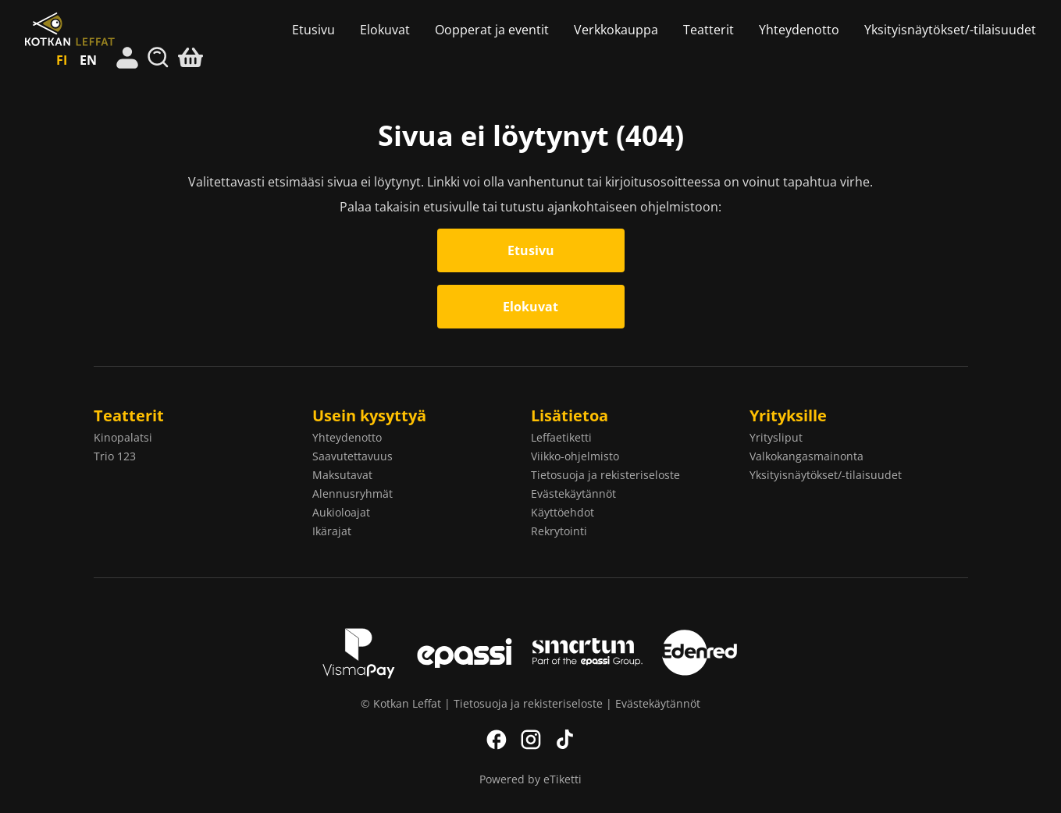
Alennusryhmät (352, 493)
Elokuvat (385, 29)
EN (88, 60)
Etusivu (313, 29)
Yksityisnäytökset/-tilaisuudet (950, 29)
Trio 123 (115, 456)
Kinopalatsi (123, 437)
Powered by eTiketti (530, 779)
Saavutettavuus (352, 456)
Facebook (496, 739)
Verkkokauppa (616, 29)
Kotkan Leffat (100, 29)
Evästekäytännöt (573, 493)
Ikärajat (331, 531)
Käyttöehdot (562, 512)
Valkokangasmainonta (806, 456)
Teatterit (708, 29)
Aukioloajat (341, 512)
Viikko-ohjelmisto (575, 456)
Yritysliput (776, 437)
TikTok (565, 739)
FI (61, 60)
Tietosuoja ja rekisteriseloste (605, 474)
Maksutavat (342, 474)
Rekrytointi (559, 531)
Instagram (530, 739)
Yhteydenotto (799, 29)
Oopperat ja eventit (492, 29)
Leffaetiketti (561, 437)
